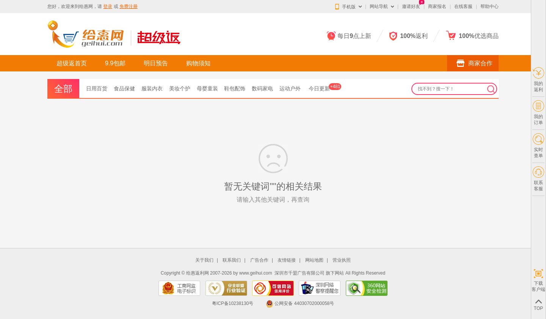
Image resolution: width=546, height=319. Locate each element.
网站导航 (379, 6)
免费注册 (128, 6)
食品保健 (124, 88)
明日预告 (156, 63)
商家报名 (437, 6)
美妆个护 (179, 88)
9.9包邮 (115, 63)
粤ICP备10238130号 (232, 303)
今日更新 (325, 88)
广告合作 (259, 260)
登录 (107, 6)
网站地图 (314, 260)
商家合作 (473, 62)
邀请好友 (411, 6)
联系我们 (232, 260)
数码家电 (262, 88)
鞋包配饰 (234, 88)
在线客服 (463, 6)
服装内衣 (152, 88)
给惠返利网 (197, 273)
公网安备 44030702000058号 (300, 303)
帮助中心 (489, 6)
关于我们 (204, 260)
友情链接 (287, 260)
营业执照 (342, 260)
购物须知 (198, 63)
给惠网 (86, 6)
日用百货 (96, 88)
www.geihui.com (255, 273)
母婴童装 (207, 88)
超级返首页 (71, 63)
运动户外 (290, 88)
